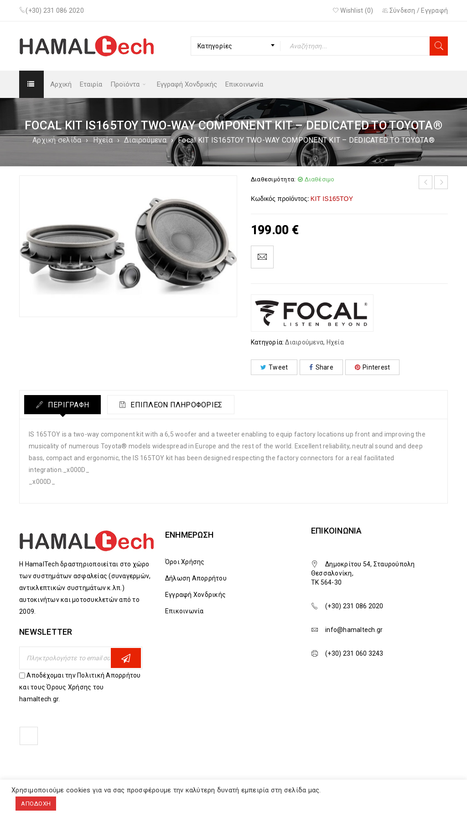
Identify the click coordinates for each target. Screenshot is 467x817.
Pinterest (372, 367)
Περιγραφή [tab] (69, 405)
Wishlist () (353, 10)
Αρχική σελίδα (56, 140)
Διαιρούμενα (145, 140)
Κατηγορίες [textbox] (215, 46)
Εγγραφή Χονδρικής (195, 594)
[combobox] (235, 46)
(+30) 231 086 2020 (55, 10)
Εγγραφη (125, 658)
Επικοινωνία (184, 611)
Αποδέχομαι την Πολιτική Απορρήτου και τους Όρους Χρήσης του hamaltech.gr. (80, 687)
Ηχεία (103, 140)
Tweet (274, 367)
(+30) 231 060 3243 (354, 653)
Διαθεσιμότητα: (273, 179)
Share (321, 367)
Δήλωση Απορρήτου (196, 578)
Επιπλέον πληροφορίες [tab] (181, 405)
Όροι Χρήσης (185, 561)
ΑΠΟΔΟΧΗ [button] (36, 803)
